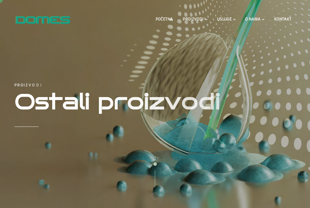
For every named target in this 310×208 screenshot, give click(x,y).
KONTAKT (282, 19)
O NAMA (252, 19)
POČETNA (164, 19)
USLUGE (224, 19)
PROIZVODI (193, 19)
